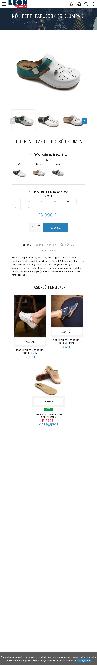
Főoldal (17, 23)
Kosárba (56, 228)
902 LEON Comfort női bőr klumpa (66, 341)
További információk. (66, 660)
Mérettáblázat (48, 250)
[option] (48, 73)
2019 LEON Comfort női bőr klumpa (48, 416)
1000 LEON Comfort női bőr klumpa (30, 351)
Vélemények (66, 245)
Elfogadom (84, 660)
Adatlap (30, 342)
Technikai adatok (45, 245)
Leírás (27, 245)
